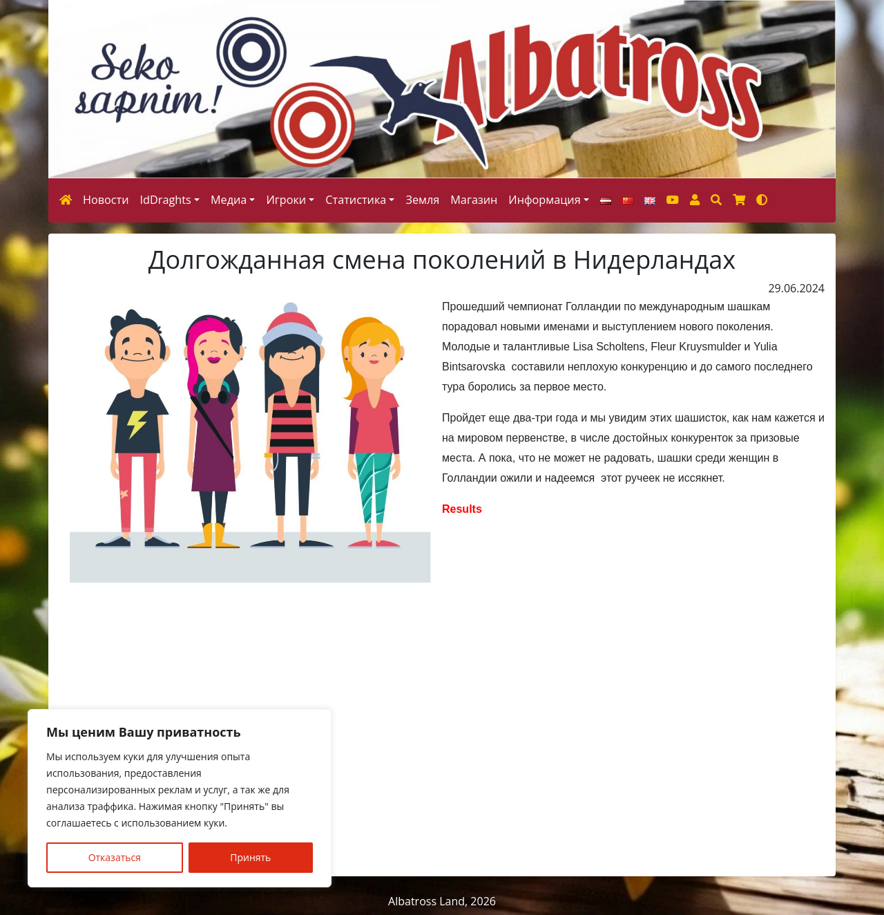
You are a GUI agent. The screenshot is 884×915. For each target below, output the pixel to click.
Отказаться (114, 857)
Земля (422, 199)
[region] (180, 798)
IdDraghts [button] (165, 199)
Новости (106, 199)
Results (463, 509)
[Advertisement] (442, 729)
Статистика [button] (355, 199)
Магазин (473, 199)
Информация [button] (544, 199)
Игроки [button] (286, 199)
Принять (250, 857)
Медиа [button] (229, 199)
